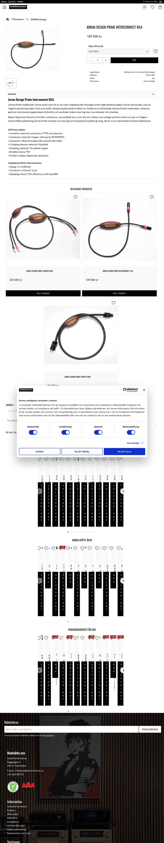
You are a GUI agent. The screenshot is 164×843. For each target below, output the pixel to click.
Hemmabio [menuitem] (12, 824)
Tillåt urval (82, 451)
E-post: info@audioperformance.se (25, 725)
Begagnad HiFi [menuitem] (14, 828)
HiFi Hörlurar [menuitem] (14, 817)
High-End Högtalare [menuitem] (17, 813)
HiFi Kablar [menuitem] (13, 821)
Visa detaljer (133, 443)
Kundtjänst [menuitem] (13, 776)
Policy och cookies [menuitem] (16, 784)
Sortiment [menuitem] (13, 797)
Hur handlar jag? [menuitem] (16, 780)
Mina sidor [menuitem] (12, 769)
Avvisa (40, 451)
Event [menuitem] (10, 836)
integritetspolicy (48, 690)
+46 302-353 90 (15, 729)
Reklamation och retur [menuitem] (19, 788)
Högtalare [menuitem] (12, 809)
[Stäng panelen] (144, 390)
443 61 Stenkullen (16, 720)
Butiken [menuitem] (11, 765)
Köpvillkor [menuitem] (12, 773)
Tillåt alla (124, 451)
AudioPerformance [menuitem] (17, 761)
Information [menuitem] (14, 756)
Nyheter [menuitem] (11, 802)
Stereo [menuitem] (10, 832)
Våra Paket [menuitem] (13, 805)
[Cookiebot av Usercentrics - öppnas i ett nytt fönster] (125, 390)
